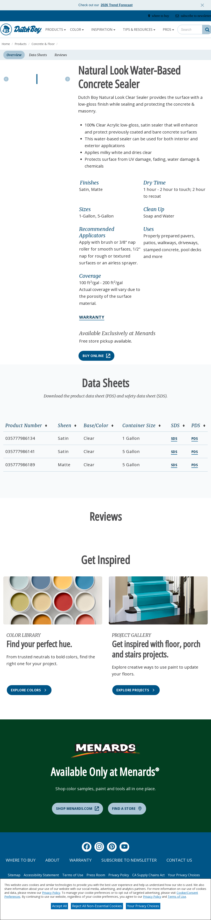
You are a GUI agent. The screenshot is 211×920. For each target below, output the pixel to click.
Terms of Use (177, 897)
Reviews (61, 55)
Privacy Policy (51, 893)
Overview (14, 55)
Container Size (141, 425)
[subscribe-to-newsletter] (192, 16)
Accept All (59, 906)
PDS (198, 425)
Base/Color (99, 425)
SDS (178, 425)
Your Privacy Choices (143, 906)
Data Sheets (38, 55)
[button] (110, 183)
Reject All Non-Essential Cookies (97, 906)
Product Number (26, 425)
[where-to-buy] (157, 16)
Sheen (67, 425)
